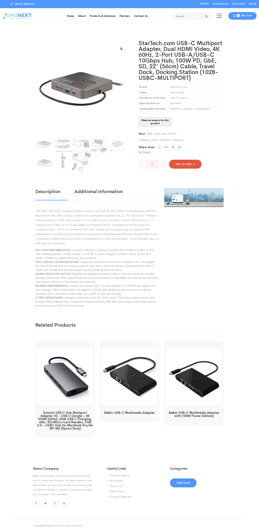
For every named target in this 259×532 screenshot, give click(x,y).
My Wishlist (116, 480)
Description (47, 191)
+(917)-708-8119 (22, 4)
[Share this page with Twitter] (166, 147)
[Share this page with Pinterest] (173, 147)
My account (238, 3)
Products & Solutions (103, 16)
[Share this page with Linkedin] (180, 147)
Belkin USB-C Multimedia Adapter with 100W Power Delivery (194, 414)
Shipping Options (120, 475)
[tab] (54, 191)
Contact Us (141, 16)
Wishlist (205, 3)
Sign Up (253, 3)
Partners (125, 16)
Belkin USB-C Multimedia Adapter (129, 413)
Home (70, 16)
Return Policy (117, 491)
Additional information (98, 191)
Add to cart (184, 164)
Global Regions (220, 3)
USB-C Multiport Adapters (167, 140)
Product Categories (120, 496)
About (82, 16)
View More (183, 482)
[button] (160, 147)
